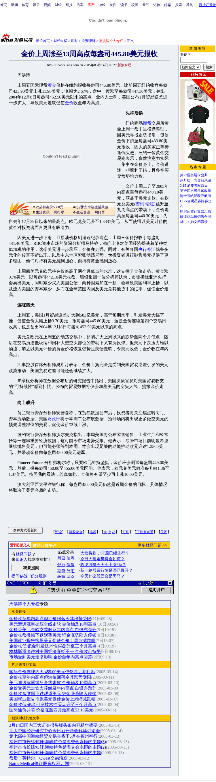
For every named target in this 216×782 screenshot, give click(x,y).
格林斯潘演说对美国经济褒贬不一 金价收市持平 (55, 651)
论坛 (149, 204)
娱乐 (36, 5)
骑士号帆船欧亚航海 (195, 196)
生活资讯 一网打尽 (50, 212)
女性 (112, 5)
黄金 (52, 85)
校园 (134, 5)
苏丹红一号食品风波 (195, 180)
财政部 (54, 418)
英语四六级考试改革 (195, 191)
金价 (69, 103)
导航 (189, 5)
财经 (58, 5)
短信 (156, 5)
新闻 (14, 5)
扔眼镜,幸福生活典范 (92, 207)
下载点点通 (145, 532)
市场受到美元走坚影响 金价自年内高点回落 (50, 657)
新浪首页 (43, 41)
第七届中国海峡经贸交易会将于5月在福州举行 (53, 736)
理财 (74, 41)
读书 (123, 5)
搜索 (178, 5)
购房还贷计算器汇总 (195, 211)
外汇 (151, 249)
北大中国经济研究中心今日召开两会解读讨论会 (54, 730)
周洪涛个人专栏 (24, 604)
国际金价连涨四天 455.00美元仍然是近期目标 (52, 671)
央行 (142, 249)
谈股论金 (76, 532)
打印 (125, 532)
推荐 (93, 532)
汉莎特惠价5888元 (49, 207)
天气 (145, 5)
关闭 (163, 532)
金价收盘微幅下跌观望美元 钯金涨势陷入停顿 (53, 635)
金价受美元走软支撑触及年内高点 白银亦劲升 (53, 629)
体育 (25, 5)
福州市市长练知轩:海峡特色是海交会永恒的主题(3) (57, 741)
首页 (3, 5)
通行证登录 (207, 5)
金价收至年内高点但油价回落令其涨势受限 (50, 618)
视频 (47, 5)
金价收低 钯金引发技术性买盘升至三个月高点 (53, 646)
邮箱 (167, 5)
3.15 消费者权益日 (194, 185)
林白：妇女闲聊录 (194, 222)
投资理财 (88, 41)
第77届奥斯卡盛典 (194, 175)
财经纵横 (60, 41)
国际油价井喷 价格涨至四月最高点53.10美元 (51, 710)
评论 (58, 532)
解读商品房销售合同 (195, 217)
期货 (147, 123)
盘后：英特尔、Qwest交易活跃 (38, 758)
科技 (69, 5)
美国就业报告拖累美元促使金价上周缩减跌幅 (52, 640)
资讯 (140, 204)
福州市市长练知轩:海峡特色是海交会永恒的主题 (55, 752)
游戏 (101, 5)
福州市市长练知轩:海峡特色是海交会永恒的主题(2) (57, 747)
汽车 (80, 5)
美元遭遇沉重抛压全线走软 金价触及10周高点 (53, 624)
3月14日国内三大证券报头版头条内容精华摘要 (53, 725)
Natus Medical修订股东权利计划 (39, 763)
